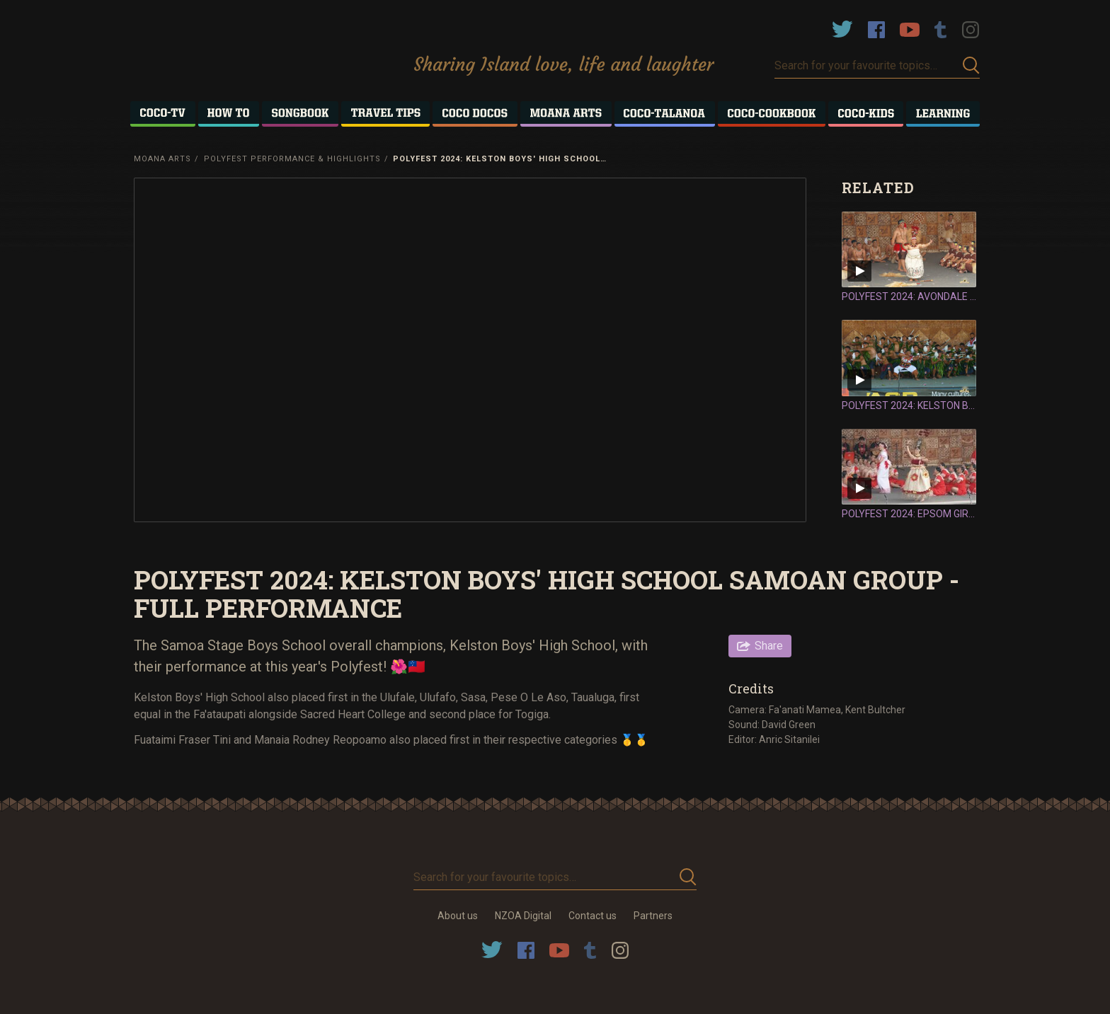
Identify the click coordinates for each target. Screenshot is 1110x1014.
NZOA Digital (523, 915)
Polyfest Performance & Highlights (292, 158)
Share (769, 645)
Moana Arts (162, 158)
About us (457, 915)
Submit (971, 65)
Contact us (592, 915)
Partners (653, 915)
